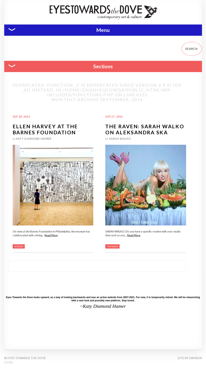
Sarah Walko (120, 138)
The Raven (112, 246)
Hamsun (195, 358)
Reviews (18, 246)
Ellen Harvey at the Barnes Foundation (45, 129)
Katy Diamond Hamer (34, 138)
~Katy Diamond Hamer (103, 306)
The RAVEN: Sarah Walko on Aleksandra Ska (144, 129)
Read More (51, 235)
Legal (8, 362)
